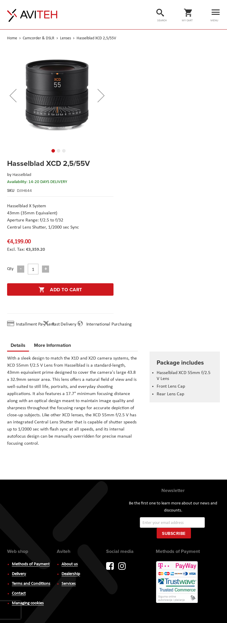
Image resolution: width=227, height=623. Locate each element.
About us (69, 564)
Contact (19, 593)
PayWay (177, 582)
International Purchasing (110, 324)
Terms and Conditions (31, 584)
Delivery (19, 574)
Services (68, 584)
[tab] (18, 346)
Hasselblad (21, 175)
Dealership (70, 574)
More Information (52, 344)
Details (18, 345)
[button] (13, 95)
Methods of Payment (31, 564)
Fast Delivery (64, 324)
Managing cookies (28, 603)
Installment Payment (36, 324)
